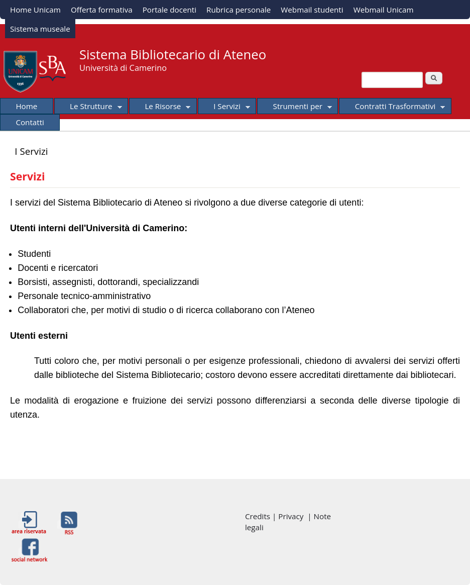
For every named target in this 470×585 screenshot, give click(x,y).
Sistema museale (40, 29)
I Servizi (224, 107)
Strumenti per (294, 107)
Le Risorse (159, 107)
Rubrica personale (238, 10)
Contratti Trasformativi (392, 107)
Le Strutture (88, 107)
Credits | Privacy (276, 516)
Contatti (30, 122)
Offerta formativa (102, 10)
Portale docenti (169, 10)
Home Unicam (35, 10)
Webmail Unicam (384, 10)
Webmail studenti (312, 10)
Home (26, 106)
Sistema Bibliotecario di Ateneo (172, 54)
